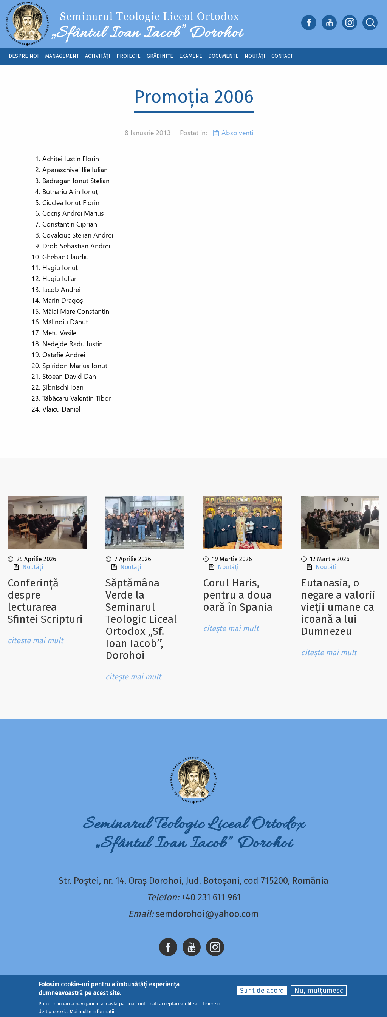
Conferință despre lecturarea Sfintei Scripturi (45, 601)
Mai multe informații (92, 1011)
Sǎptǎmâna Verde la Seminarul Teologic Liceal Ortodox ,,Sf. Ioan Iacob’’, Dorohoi (141, 619)
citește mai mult (35, 640)
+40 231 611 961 (211, 897)
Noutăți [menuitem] (255, 56)
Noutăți (32, 567)
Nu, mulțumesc (318, 990)
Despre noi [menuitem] (24, 56)
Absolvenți (237, 132)
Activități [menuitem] (97, 56)
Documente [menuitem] (223, 56)
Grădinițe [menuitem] (160, 56)
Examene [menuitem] (190, 56)
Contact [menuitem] (282, 56)
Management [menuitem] (62, 56)
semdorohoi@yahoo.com (207, 914)
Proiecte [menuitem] (128, 56)
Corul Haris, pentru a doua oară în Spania (237, 595)
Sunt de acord (262, 990)
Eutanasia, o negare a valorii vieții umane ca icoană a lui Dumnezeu (338, 607)
